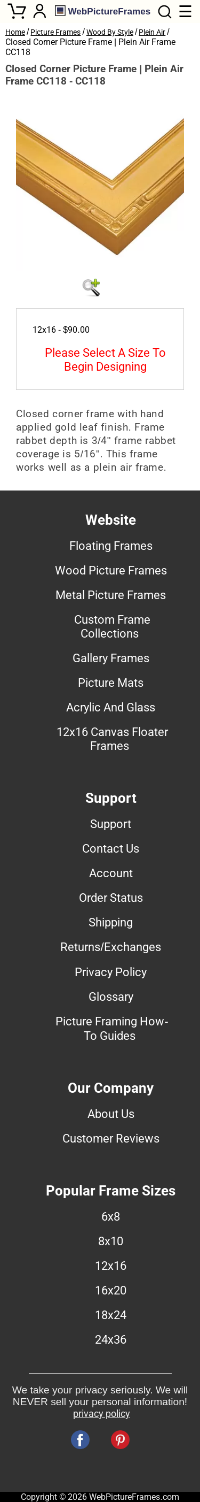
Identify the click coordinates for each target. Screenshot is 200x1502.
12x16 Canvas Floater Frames (112, 739)
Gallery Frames (111, 658)
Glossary (111, 996)
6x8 (110, 1216)
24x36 (110, 1339)
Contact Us (110, 848)
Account (111, 873)
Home (15, 32)
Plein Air (152, 32)
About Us (110, 1114)
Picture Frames (55, 32)
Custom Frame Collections (112, 626)
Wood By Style (109, 32)
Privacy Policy (111, 972)
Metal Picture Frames (110, 595)
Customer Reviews (110, 1138)
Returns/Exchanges (110, 947)
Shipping (111, 922)
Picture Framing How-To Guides (111, 1028)
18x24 (110, 1315)
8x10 (110, 1241)
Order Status (111, 898)
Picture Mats (110, 682)
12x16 (110, 1266)
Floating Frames (111, 546)
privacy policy (101, 1413)
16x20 (110, 1290)
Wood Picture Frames (111, 570)
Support (110, 824)
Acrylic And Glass (110, 707)
